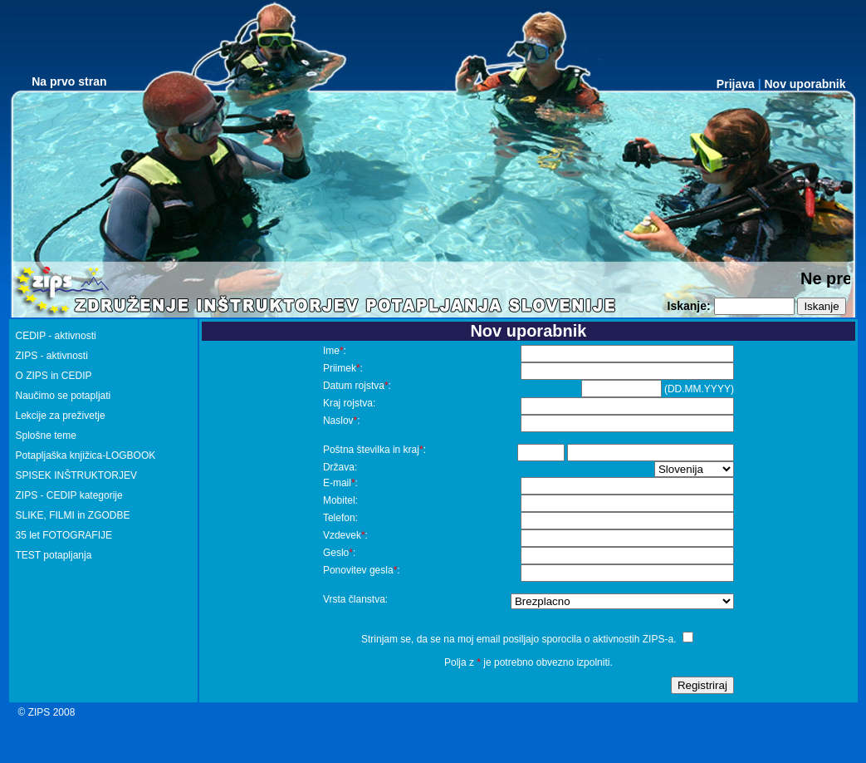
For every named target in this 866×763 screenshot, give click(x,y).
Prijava (736, 84)
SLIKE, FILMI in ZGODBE (73, 515)
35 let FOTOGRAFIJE (64, 535)
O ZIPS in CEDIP (54, 376)
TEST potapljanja (54, 555)
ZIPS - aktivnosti (52, 356)
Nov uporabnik (804, 84)
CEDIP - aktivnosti (56, 336)
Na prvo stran (69, 81)
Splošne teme (46, 435)
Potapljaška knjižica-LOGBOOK (86, 455)
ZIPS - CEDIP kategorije (69, 495)
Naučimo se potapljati (63, 395)
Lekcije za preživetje (60, 415)
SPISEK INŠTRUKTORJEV (76, 475)
